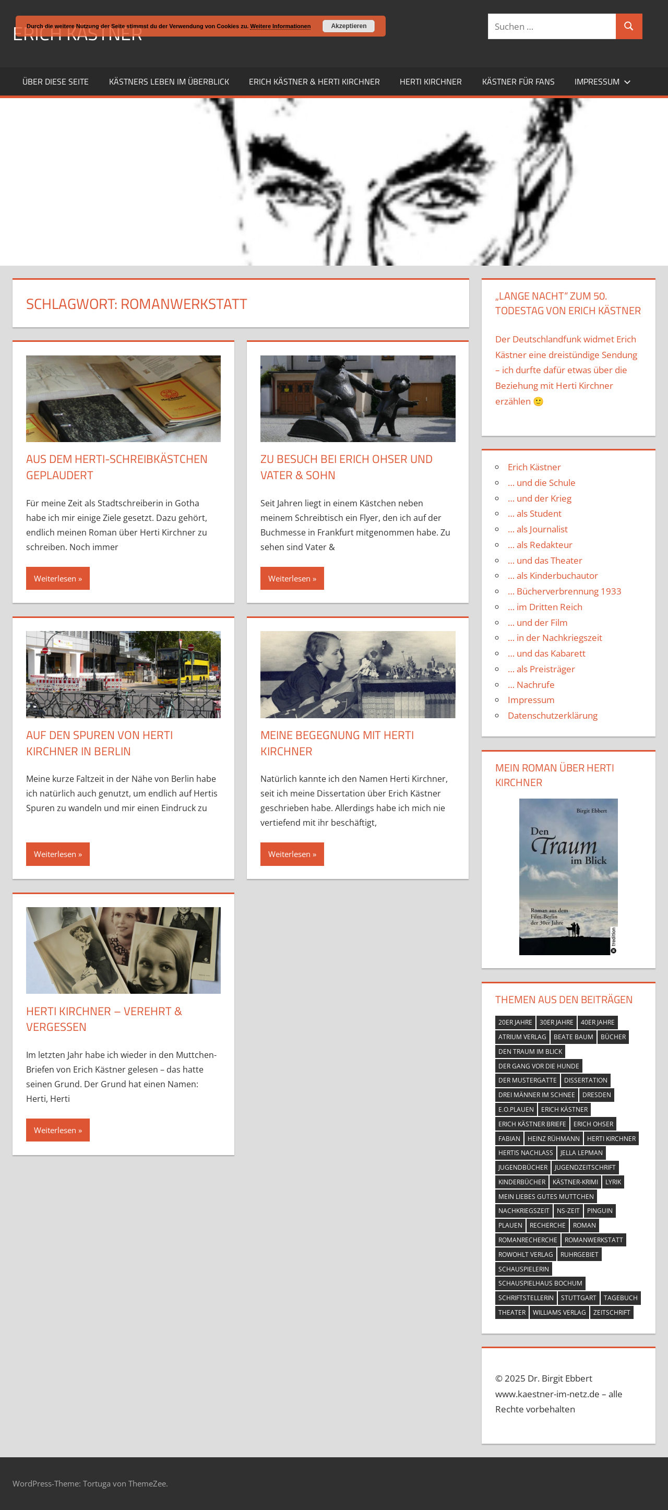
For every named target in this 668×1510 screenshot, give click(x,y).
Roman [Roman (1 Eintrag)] (584, 1225)
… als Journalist (538, 529)
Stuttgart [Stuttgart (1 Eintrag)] (579, 1297)
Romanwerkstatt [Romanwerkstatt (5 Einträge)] (594, 1239)
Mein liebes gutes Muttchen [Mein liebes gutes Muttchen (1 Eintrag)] (546, 1196)
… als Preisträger (541, 669)
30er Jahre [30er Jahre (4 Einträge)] (557, 1022)
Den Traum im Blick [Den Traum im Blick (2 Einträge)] (530, 1051)
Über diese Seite (55, 81)
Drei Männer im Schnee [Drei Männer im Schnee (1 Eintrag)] (536, 1094)
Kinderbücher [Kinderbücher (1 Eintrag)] (521, 1182)
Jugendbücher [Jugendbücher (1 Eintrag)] (522, 1167)
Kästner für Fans (518, 81)
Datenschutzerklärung (553, 715)
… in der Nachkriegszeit (555, 638)
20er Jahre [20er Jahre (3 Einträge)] (515, 1022)
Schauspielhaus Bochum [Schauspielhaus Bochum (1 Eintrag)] (540, 1283)
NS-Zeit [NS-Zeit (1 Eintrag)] (568, 1210)
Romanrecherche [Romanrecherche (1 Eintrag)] (527, 1239)
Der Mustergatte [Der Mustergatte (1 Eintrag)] (527, 1080)
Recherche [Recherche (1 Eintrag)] (548, 1225)
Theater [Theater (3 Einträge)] (512, 1312)
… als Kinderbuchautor (553, 575)
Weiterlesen (55, 578)
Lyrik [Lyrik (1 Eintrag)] (613, 1182)
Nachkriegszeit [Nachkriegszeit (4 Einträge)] (524, 1210)
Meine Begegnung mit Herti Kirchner (337, 743)
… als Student (535, 513)
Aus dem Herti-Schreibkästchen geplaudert (117, 467)
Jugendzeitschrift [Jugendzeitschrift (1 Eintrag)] (585, 1167)
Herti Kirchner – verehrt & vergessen (104, 1019)
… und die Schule (542, 483)
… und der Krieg (539, 498)
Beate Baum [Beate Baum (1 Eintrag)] (573, 1036)
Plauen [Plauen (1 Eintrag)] (510, 1225)
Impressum (603, 81)
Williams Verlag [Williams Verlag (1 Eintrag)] (559, 1312)
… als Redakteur (540, 545)
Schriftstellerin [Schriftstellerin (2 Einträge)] (526, 1297)
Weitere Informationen (280, 26)
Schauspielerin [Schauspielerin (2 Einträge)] (523, 1269)
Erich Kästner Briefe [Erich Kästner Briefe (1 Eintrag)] (532, 1124)
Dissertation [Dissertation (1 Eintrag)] (585, 1080)
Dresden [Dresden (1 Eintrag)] (596, 1094)
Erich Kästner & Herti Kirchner (314, 81)
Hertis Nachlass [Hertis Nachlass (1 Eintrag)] (525, 1152)
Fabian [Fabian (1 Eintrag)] (509, 1138)
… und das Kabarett (547, 653)
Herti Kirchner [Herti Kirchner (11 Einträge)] (611, 1138)
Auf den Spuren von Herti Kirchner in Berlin (99, 743)
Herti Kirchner (431, 81)
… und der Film (538, 622)
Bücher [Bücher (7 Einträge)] (613, 1036)
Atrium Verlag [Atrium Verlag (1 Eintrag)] (522, 1036)
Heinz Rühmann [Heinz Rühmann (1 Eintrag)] (554, 1138)
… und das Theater (545, 560)
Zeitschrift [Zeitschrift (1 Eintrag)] (611, 1312)
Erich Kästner (534, 467)
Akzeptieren (348, 26)
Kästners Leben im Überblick (169, 81)
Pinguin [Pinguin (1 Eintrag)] (600, 1210)
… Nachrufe (531, 685)
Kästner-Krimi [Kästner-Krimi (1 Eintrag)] (575, 1182)
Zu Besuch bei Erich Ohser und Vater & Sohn (346, 467)
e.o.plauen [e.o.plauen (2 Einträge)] (516, 1109)
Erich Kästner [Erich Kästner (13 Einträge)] (564, 1109)
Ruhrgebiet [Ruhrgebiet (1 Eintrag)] (579, 1254)
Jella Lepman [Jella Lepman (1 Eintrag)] (581, 1152)
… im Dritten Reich (545, 607)
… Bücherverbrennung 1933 (565, 591)
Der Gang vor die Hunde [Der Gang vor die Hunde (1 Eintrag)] (538, 1066)
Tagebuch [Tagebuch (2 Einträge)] (621, 1297)
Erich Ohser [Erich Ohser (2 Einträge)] (593, 1124)
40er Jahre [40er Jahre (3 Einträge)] (598, 1022)
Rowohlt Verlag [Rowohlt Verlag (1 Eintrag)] (525, 1254)
